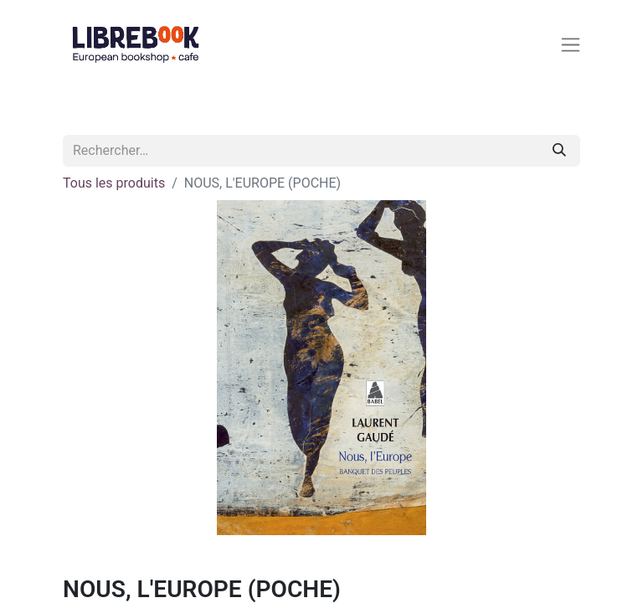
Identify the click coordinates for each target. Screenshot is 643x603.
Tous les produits (114, 183)
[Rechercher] (559, 151)
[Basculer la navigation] (574, 44)
